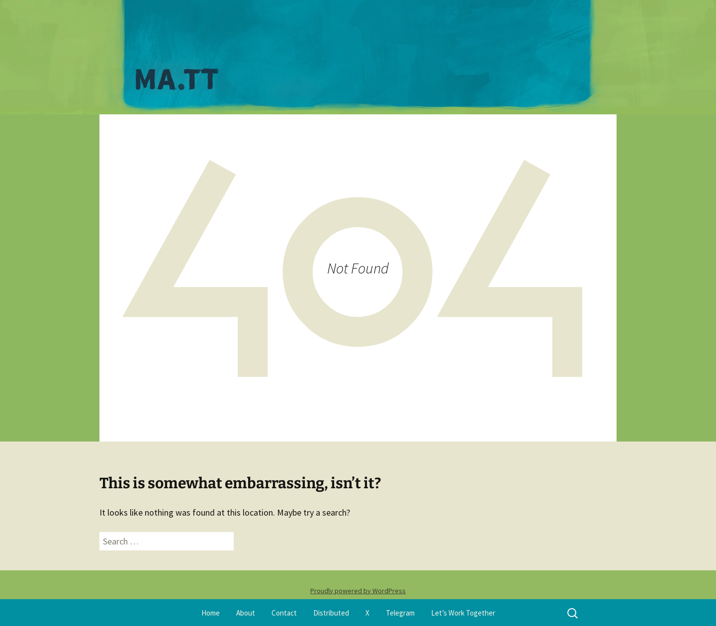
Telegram (400, 613)
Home (210, 613)
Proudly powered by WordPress (358, 590)
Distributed (331, 613)
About (245, 613)
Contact (284, 613)
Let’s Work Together (463, 613)
